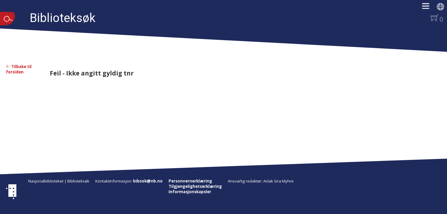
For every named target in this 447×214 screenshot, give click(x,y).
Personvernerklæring (190, 181)
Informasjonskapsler (190, 191)
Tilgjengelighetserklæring (195, 186)
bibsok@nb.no (148, 181)
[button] (429, 8)
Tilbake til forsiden (19, 69)
